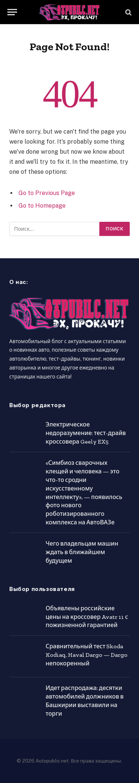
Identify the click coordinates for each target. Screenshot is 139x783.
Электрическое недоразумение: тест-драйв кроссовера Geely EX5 (86, 433)
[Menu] (12, 12)
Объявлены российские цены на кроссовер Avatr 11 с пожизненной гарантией (87, 617)
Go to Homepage (42, 205)
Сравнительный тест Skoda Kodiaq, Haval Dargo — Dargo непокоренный (87, 655)
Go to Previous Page (47, 192)
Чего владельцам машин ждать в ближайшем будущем (82, 552)
